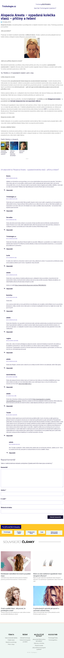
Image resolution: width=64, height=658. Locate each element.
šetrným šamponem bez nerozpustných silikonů (25, 101)
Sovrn (27, 158)
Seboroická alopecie (21, 152)
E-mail (3, 499)
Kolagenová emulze (54, 99)
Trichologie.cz (9, 6)
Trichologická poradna (43, 4)
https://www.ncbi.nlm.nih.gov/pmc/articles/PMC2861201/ (30, 285)
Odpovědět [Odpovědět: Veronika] (9, 230)
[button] (11, 527)
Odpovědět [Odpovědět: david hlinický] (9, 387)
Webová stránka (6, 507)
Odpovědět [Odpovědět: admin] (9, 288)
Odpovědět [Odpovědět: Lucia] (9, 266)
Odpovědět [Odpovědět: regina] (9, 352)
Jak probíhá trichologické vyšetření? (4, 153)
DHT (45, 109)
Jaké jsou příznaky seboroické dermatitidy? (13, 153)
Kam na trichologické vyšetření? (45, 8)
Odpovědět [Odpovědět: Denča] (9, 190)
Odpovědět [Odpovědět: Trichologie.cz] (9, 211)
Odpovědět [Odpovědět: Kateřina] (9, 311)
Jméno (3, 490)
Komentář (4, 467)
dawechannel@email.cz (24, 383)
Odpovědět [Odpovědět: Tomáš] (9, 435)
